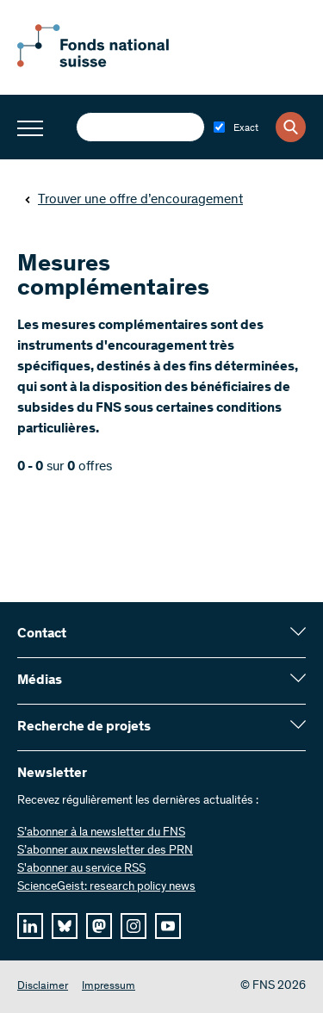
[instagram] (133, 926)
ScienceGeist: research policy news (106, 887)
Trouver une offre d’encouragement (133, 200)
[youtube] (168, 926)
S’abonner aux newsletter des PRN (105, 851)
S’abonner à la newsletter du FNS (101, 833)
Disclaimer (42, 986)
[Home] (112, 64)
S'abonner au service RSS (81, 869)
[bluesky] (65, 926)
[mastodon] (99, 926)
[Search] (291, 127)
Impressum (108, 986)
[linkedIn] (30, 926)
